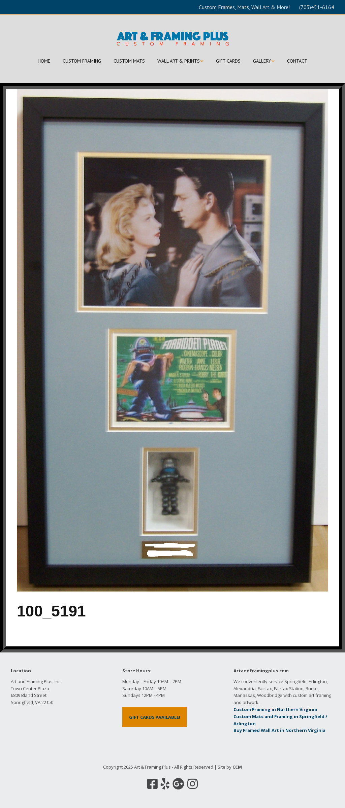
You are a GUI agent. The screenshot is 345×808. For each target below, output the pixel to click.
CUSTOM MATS (129, 61)
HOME (44, 61)
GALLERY (262, 61)
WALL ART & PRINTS (178, 61)
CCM (237, 767)
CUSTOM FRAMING (82, 61)
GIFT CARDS (228, 61)
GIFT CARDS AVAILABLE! (154, 717)
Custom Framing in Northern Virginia (275, 709)
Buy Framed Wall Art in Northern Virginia (279, 730)
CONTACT (297, 61)
